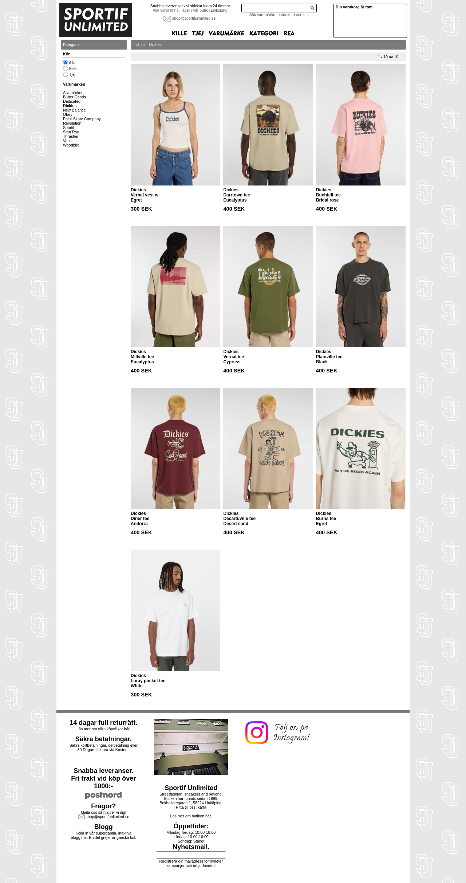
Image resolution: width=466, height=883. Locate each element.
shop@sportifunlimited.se (194, 18)
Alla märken (73, 92)
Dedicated (71, 101)
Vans (67, 140)
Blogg (103, 827)
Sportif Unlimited (191, 788)
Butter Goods (74, 97)
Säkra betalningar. (103, 739)
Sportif (68, 127)
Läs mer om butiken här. (191, 816)
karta (202, 807)
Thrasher (71, 136)
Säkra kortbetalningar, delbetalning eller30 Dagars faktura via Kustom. (104, 747)
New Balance (74, 110)
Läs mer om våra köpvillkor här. (103, 729)
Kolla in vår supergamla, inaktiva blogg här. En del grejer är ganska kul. (104, 835)
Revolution (72, 123)
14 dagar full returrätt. (103, 722)
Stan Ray (71, 132)
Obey (67, 114)
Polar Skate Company (82, 119)
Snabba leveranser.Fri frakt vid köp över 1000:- (103, 778)
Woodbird (71, 145)
